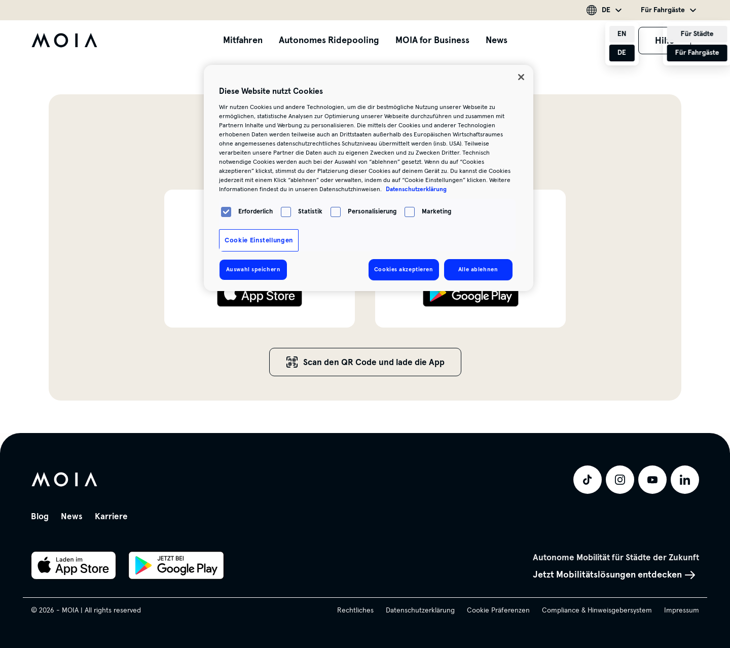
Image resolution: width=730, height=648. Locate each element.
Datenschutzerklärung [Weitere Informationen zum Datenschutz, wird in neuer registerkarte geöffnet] (416, 189)
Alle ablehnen (478, 269)
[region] (368, 178)
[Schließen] (521, 77)
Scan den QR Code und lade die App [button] (365, 362)
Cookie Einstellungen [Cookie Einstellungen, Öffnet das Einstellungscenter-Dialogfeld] (259, 240)
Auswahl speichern (253, 269)
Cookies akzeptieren (403, 269)
